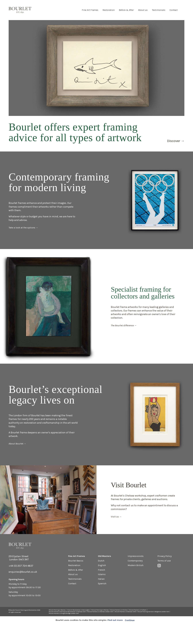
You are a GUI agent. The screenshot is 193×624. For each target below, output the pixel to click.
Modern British (135, 565)
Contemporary (135, 560)
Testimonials (158, 10)
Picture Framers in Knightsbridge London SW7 (64, 613)
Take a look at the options (22, 227)
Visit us (115, 516)
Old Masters (104, 556)
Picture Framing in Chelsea (100, 610)
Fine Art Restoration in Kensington (78, 610)
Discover (173, 141)
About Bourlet (16, 443)
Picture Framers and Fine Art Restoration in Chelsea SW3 (67, 612)
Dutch (101, 560)
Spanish (102, 583)
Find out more (115, 620)
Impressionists (136, 556)
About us (143, 10)
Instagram (183, 10)
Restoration (109, 10)
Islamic (102, 574)
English (102, 565)
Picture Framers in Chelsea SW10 (125, 612)
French (101, 569)
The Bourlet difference (122, 325)
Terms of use (164, 560)
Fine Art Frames (90, 10)
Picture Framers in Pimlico (118, 610)
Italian (101, 579)
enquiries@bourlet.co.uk (23, 571)
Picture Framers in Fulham (137, 610)
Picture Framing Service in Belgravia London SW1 (153, 612)
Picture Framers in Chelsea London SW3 (100, 612)
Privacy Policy (164, 556)
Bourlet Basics (75, 560)
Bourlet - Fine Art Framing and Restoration (20, 10)
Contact (174, 10)
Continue (130, 620)
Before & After (126, 10)
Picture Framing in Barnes (57, 610)
